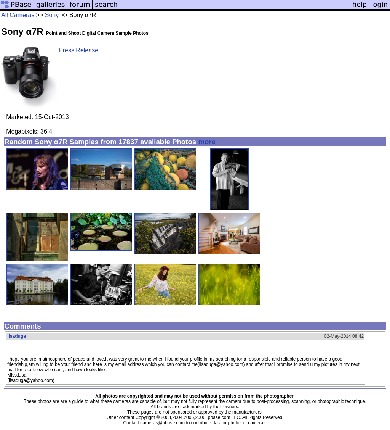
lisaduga (16, 336)
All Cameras (17, 15)
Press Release (78, 50)
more (207, 142)
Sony (52, 15)
